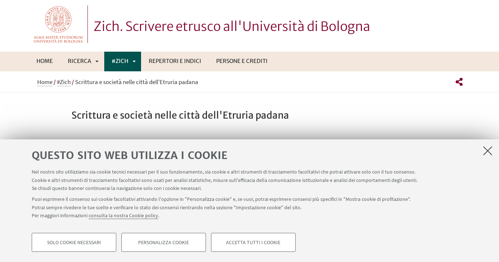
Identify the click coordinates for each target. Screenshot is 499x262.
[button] (459, 82)
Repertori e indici (175, 60)
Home (44, 60)
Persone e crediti (242, 60)
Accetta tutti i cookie (253, 242)
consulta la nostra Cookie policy (123, 215)
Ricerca (79, 60)
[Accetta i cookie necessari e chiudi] (488, 150)
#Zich (120, 60)
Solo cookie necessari (74, 242)
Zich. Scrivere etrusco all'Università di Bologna (232, 27)
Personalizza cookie (163, 242)
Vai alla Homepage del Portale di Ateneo (58, 24)
